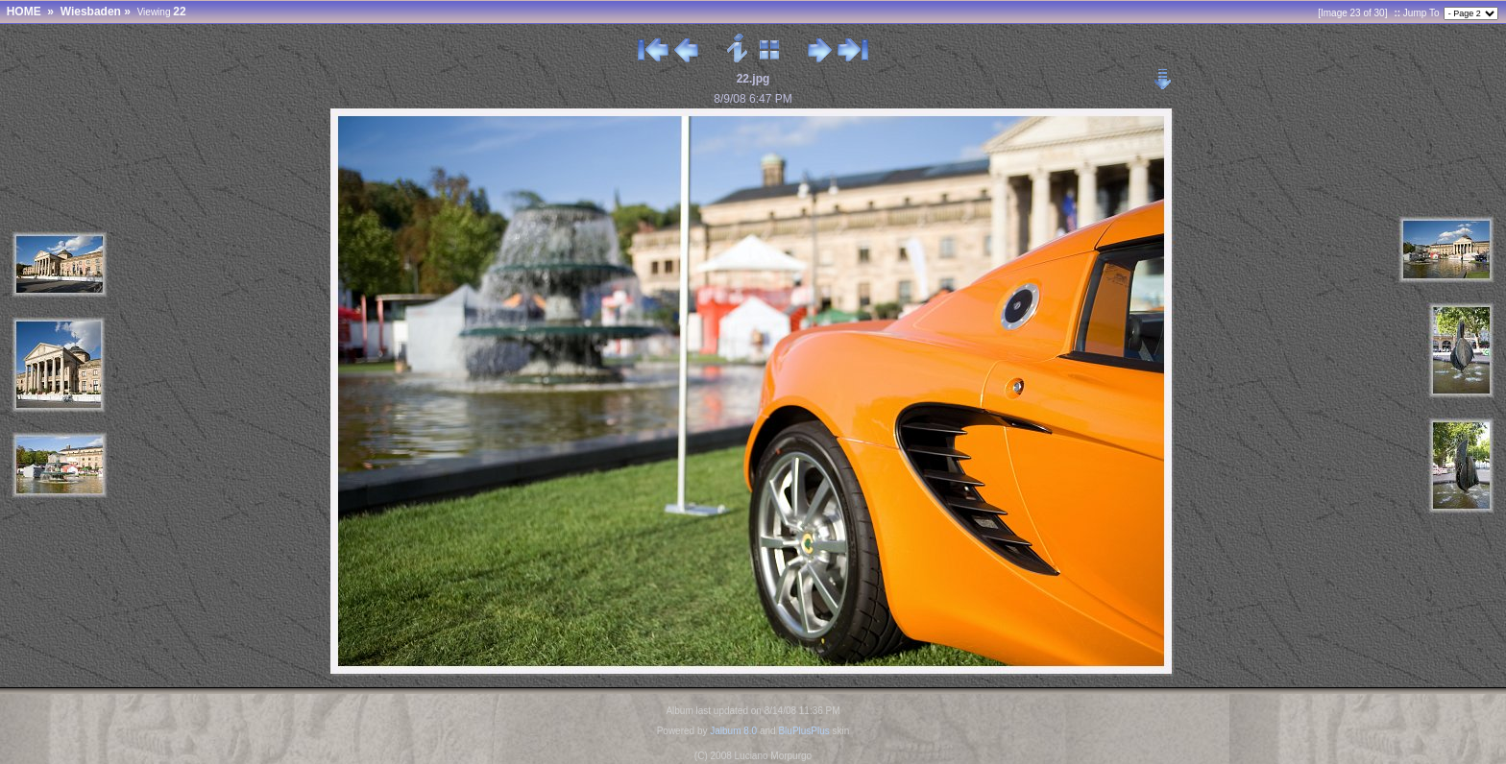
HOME (24, 11)
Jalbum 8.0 (733, 731)
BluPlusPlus (803, 731)
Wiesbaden (91, 11)
